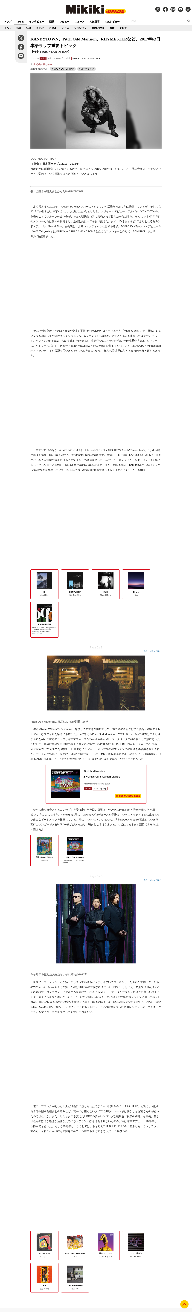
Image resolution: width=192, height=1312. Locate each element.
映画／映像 (98, 28)
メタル (53, 28)
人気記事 (95, 21)
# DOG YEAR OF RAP (63, 69)
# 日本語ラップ (86, 69)
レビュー (64, 21)
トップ (8, 21)
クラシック (80, 28)
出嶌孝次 (37, 64)
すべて (7, 28)
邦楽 (18, 28)
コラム (20, 21)
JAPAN (88, 789)
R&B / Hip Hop (100, 789)
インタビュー (36, 21)
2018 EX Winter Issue (91, 58)
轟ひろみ (47, 64)
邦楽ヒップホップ (55, 58)
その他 (123, 28)
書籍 (111, 28)
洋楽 (28, 28)
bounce (76, 58)
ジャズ (65, 28)
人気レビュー (112, 21)
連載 (51, 21)
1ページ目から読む (153, 651)
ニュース (79, 21)
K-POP (40, 28)
